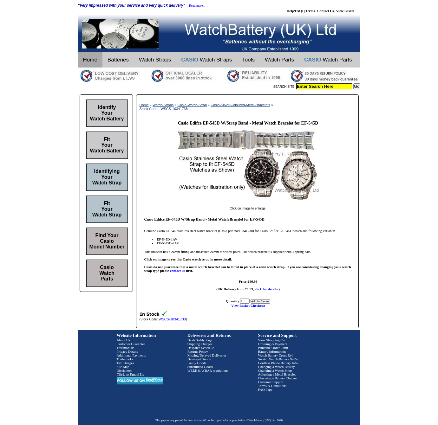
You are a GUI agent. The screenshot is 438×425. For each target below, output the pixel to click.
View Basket (345, 11)
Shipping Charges (199, 344)
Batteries (118, 60)
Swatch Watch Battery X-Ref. (278, 359)
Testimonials (125, 348)
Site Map (123, 367)
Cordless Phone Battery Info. (278, 363)
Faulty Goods (196, 363)
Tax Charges (125, 363)
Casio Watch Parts (106, 273)
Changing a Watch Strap (275, 370)
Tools (248, 60)
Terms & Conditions (272, 386)
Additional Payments (131, 355)
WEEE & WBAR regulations (207, 370)
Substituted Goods (200, 367)
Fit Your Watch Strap (107, 209)
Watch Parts (279, 60)
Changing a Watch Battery (276, 367)
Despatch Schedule (200, 348)
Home (90, 60)
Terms (310, 11)
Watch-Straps (163, 105)
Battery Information (272, 351)
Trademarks (125, 359)
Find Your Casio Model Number (106, 241)
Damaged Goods (199, 359)
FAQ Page (265, 389)
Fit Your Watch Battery (107, 145)
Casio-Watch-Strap (192, 105)
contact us (177, 271)
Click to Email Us (130, 374)
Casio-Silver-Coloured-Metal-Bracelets (240, 105)
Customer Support (270, 382)
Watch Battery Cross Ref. (275, 355)
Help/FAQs (295, 11)
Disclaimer (124, 370)
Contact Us (325, 11)
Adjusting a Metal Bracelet (277, 374)
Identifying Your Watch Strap (107, 177)
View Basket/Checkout (248, 305)
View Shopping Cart (272, 340)
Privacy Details (127, 351)
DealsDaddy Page (199, 340)
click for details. (267, 289)
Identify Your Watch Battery (107, 113)
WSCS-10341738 (172, 319)
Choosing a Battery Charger (277, 378)
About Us (123, 340)
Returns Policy (197, 351)
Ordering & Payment (272, 344)
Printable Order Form (273, 348)
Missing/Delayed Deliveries (206, 355)
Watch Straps (155, 60)
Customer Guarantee (131, 344)
